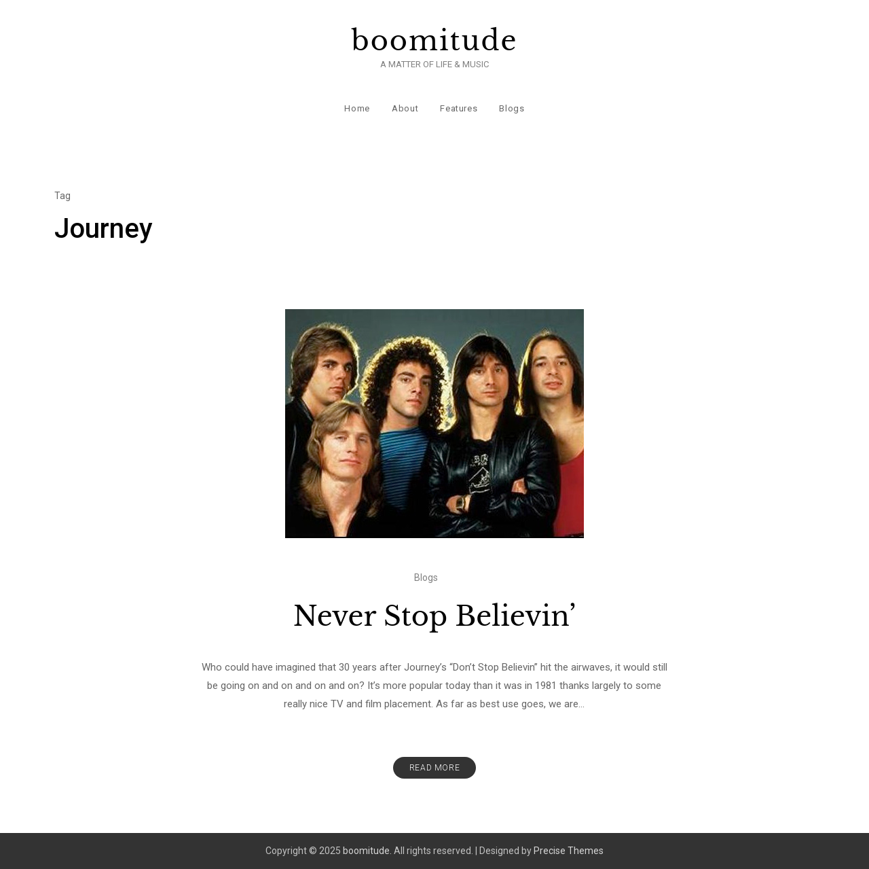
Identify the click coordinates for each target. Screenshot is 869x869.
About (405, 108)
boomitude (435, 40)
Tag (62, 195)
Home (357, 108)
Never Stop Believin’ (434, 616)
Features (458, 108)
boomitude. (367, 850)
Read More (434, 768)
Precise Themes (569, 850)
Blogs (511, 108)
